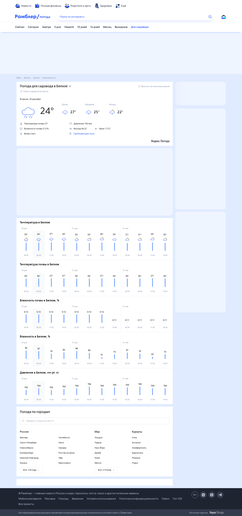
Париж (98, 442)
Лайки (165, 498)
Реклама (50, 498)
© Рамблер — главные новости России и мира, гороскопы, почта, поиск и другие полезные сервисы (78, 493)
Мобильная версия (29, 498)
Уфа (60, 458)
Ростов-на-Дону (66, 453)
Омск (61, 442)
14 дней (95, 27)
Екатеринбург (26, 453)
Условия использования (101, 498)
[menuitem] (23, 5)
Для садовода (140, 27)
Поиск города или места (34, 91)
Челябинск (64, 437)
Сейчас (20, 27)
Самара (62, 448)
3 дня (57, 27)
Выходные (121, 27)
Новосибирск (26, 448)
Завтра (46, 27)
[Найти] (210, 16)
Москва (24, 437)
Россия (24, 431)
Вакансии (77, 498)
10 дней (82, 27)
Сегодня (33, 27)
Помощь (63, 498)
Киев (97, 458)
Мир (97, 431)
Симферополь (139, 448)
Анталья (136, 442)
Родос (135, 463)
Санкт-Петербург (28, 442)
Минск (98, 463)
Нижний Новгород (29, 458)
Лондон (99, 437)
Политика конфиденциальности (138, 498)
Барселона (137, 453)
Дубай (98, 453)
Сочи (134, 437)
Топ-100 (177, 498)
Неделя (69, 27)
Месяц (107, 27)
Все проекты (26, 504)
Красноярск (64, 463)
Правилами (126, 512)
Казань (23, 463)
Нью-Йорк (100, 448)
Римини (136, 458)
